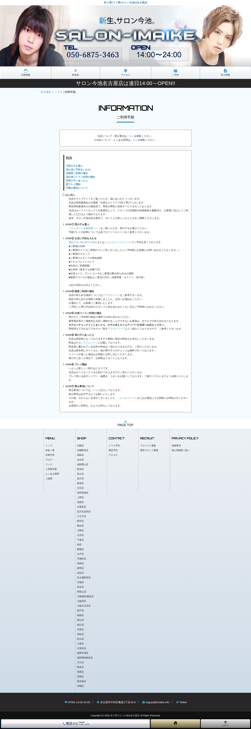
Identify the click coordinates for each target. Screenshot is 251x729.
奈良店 (80, 587)
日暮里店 (81, 506)
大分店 (80, 662)
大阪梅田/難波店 (85, 596)
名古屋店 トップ (50, 91)
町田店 (80, 521)
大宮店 (80, 535)
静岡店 (80, 568)
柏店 (79, 544)
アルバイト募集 (148, 445)
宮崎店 (80, 676)
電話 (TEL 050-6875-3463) (83, 242)
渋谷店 (80, 488)
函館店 (80, 455)
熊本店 (80, 667)
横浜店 (80, 525)
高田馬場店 (82, 492)
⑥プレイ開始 (73, 184)
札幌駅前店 (82, 450)
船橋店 (80, 549)
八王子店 (81, 516)
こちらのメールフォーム (118, 242)
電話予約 (113, 450)
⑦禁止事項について (77, 187)
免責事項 (176, 445)
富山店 (80, 473)
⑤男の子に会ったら (77, 180)
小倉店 (80, 643)
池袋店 (80, 502)
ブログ (48, 459)
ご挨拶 (48, 478)
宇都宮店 (81, 558)
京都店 (80, 582)
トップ (48, 445)
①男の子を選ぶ (74, 165)
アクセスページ (111, 295)
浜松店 (80, 573)
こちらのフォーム (127, 398)
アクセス (113, 455)
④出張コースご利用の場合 (80, 176)
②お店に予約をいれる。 (79, 169)
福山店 (80, 624)
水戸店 (80, 554)
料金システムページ (87, 342)
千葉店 (80, 539)
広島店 (80, 629)
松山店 (80, 639)
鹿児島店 (81, 681)
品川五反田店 (84, 511)
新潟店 (80, 469)
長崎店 (80, 672)
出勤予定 (50, 455)
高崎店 (80, 563)
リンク (48, 464)
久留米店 (81, 648)
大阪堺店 (81, 601)
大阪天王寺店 (84, 606)
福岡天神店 (82, 653)
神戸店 (80, 610)
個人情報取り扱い (181, 450)
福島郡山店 (82, 464)
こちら (130, 136)
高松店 (80, 634)
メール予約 (114, 445)
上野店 (80, 497)
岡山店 (80, 620)
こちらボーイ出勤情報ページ (84, 228)
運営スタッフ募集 (149, 450)
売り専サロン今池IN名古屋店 (125, 715)
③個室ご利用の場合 (77, 173)
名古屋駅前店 (84, 577)
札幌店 (80, 445)
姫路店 (80, 615)
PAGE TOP (125, 423)
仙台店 (80, 459)
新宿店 (80, 483)
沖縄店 (80, 686)
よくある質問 (52, 473)
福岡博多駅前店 (85, 657)
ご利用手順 (51, 469)
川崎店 (80, 530)
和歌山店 (81, 591)
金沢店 (80, 478)
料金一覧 (50, 450)
